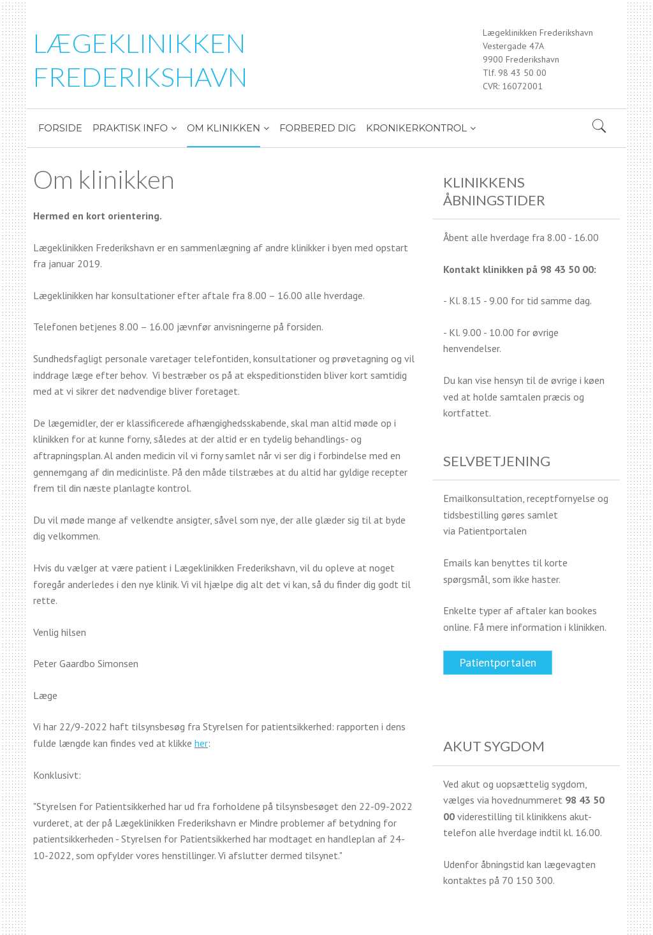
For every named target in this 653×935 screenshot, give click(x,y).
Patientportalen (497, 662)
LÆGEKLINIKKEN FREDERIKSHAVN (140, 59)
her (201, 743)
